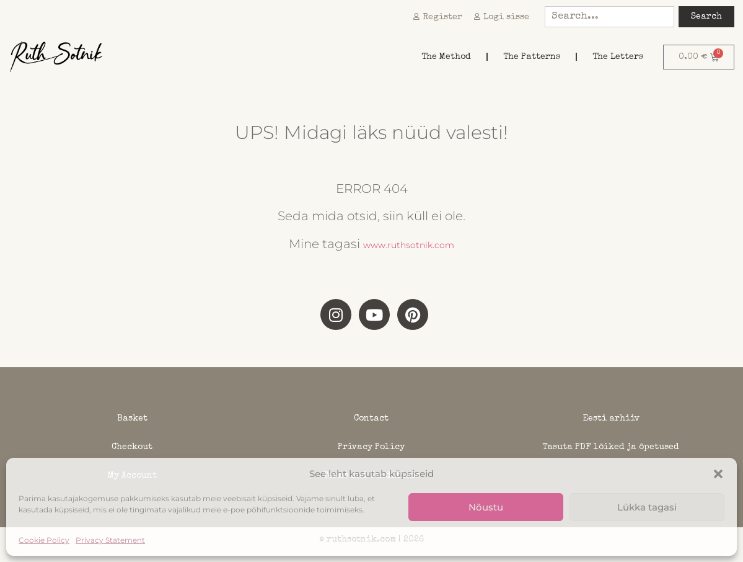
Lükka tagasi (647, 507)
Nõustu (485, 507)
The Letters (617, 57)
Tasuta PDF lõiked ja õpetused (610, 447)
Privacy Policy (371, 447)
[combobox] (609, 16)
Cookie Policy (44, 540)
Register (437, 17)
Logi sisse (501, 17)
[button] (718, 474)
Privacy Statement (110, 540)
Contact (371, 418)
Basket (132, 418)
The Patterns (531, 57)
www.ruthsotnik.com (408, 245)
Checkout (132, 447)
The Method (446, 57)
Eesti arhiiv (611, 418)
